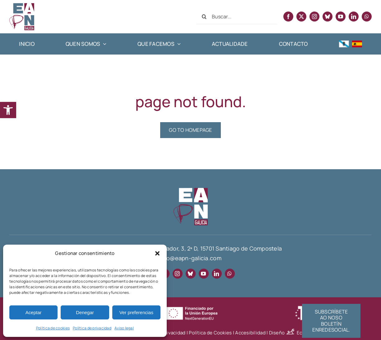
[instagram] (314, 17)
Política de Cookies (210, 332)
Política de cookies (53, 328)
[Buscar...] (236, 16)
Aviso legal (124, 328)
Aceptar (34, 312)
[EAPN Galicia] (21, 6)
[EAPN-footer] (191, 190)
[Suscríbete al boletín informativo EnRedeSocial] (331, 321)
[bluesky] (327, 17)
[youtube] (341, 17)
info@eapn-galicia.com (190, 258)
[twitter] (301, 17)
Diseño (283, 332)
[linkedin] (354, 17)
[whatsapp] (367, 17)
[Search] (204, 16)
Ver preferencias (136, 312)
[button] (8, 110)
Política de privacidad (92, 328)
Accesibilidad (250, 332)
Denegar (85, 312)
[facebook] (288, 17)
